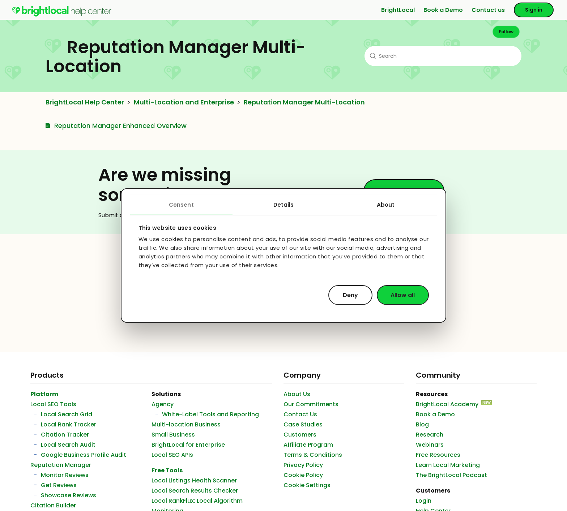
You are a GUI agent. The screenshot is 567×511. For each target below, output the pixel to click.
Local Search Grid (66, 414)
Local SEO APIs (172, 455)
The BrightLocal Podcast (451, 475)
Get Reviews (59, 485)
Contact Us (300, 414)
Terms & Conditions (313, 455)
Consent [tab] (181, 205)
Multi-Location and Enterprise (184, 102)
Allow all (403, 295)
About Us (297, 394)
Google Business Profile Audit (83, 455)
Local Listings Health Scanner (194, 480)
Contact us (488, 10)
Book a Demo (443, 10)
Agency (163, 404)
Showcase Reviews (68, 495)
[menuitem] (62, 15)
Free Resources (438, 455)
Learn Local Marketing (448, 465)
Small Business (173, 434)
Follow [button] (506, 32)
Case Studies (303, 424)
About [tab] (386, 205)
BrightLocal (398, 10)
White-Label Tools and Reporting (210, 414)
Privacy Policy (303, 465)
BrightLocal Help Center (85, 102)
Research (429, 434)
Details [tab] (283, 205)
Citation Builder (53, 505)
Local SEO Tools (53, 404)
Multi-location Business (186, 424)
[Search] (442, 56)
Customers (300, 434)
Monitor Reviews (65, 475)
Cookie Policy (303, 475)
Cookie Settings (307, 485)
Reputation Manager (60, 465)
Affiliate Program (308, 445)
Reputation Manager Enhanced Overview (120, 125)
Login (423, 501)
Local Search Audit (68, 445)
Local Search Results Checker (195, 490)
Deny (350, 295)
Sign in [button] (533, 9)
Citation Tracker (65, 434)
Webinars (430, 445)
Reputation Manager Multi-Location (304, 102)
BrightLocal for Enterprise (188, 445)
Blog (422, 424)
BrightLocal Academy (447, 404)
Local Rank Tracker (68, 424)
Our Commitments (311, 404)
